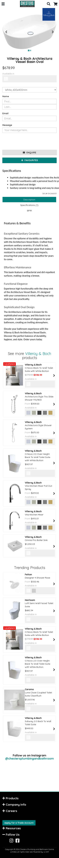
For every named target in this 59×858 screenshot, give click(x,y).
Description (29, 199)
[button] (3, 4)
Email (5, 113)
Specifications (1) (29, 205)
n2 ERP (46, 852)
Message (7, 125)
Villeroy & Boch (38, 353)
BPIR (29, 210)
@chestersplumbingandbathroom (29, 758)
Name (5, 96)
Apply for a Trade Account (19, 822)
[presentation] (26, 141)
